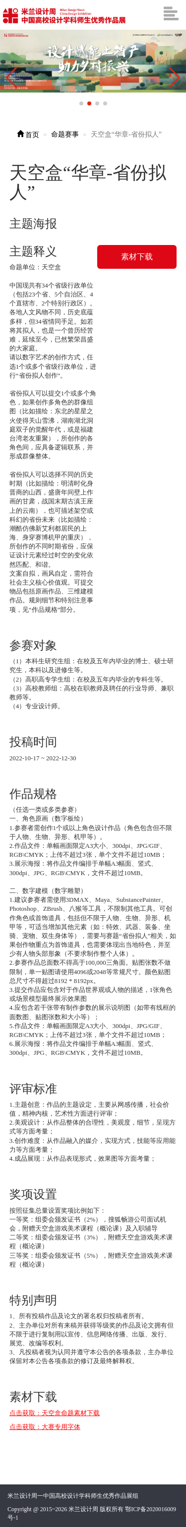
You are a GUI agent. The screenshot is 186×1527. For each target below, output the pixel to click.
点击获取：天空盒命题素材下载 (54, 1413)
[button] (174, 78)
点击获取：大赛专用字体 (44, 1426)
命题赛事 (65, 134)
